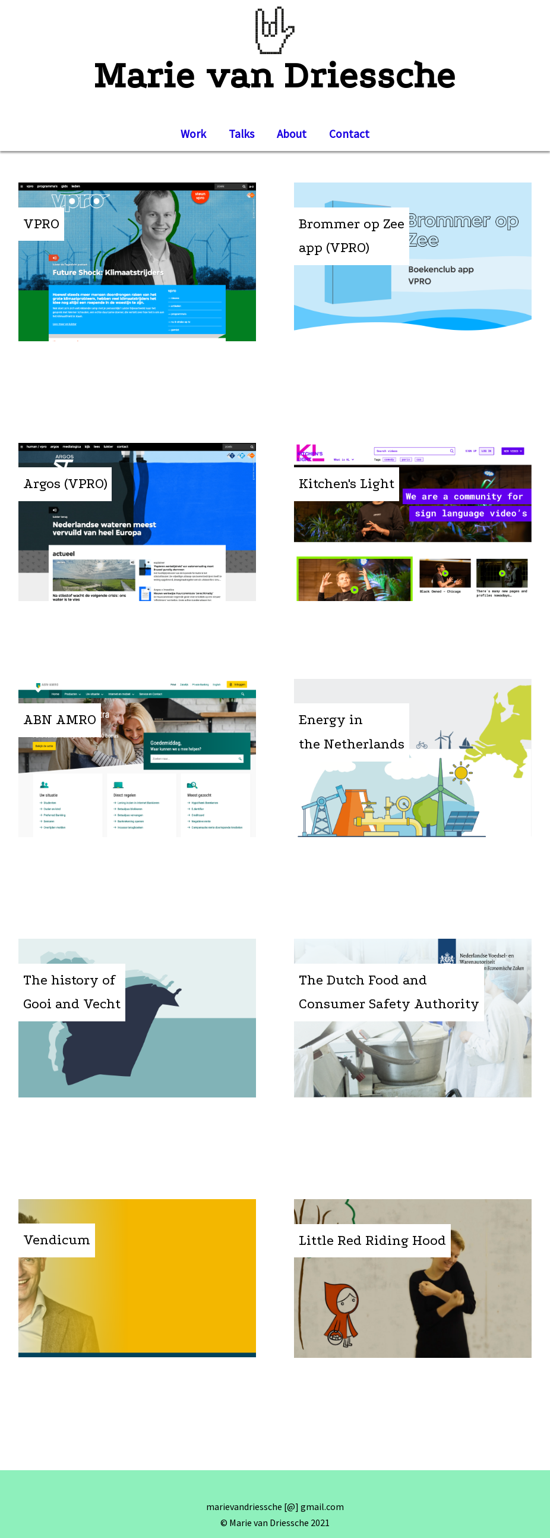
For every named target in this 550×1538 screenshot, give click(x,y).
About (291, 134)
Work (193, 134)
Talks (241, 134)
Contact (349, 134)
